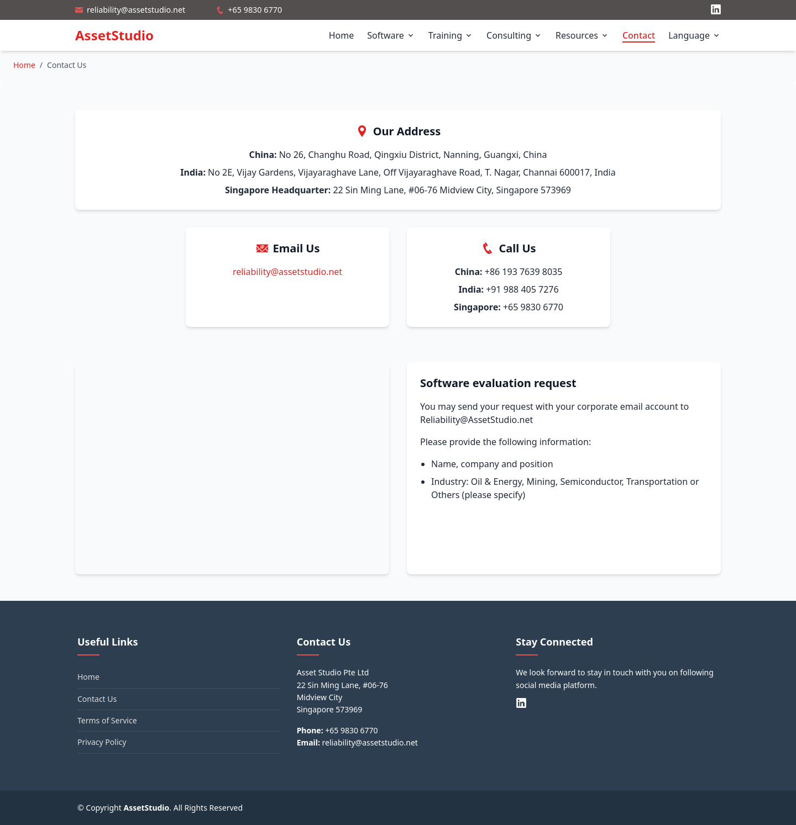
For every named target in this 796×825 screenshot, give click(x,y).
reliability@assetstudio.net (136, 9)
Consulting (514, 35)
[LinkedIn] (715, 10)
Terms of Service (107, 720)
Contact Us (97, 699)
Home (341, 35)
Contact (638, 35)
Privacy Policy (101, 742)
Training (450, 35)
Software (391, 35)
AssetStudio (114, 35)
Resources (582, 35)
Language (694, 35)
